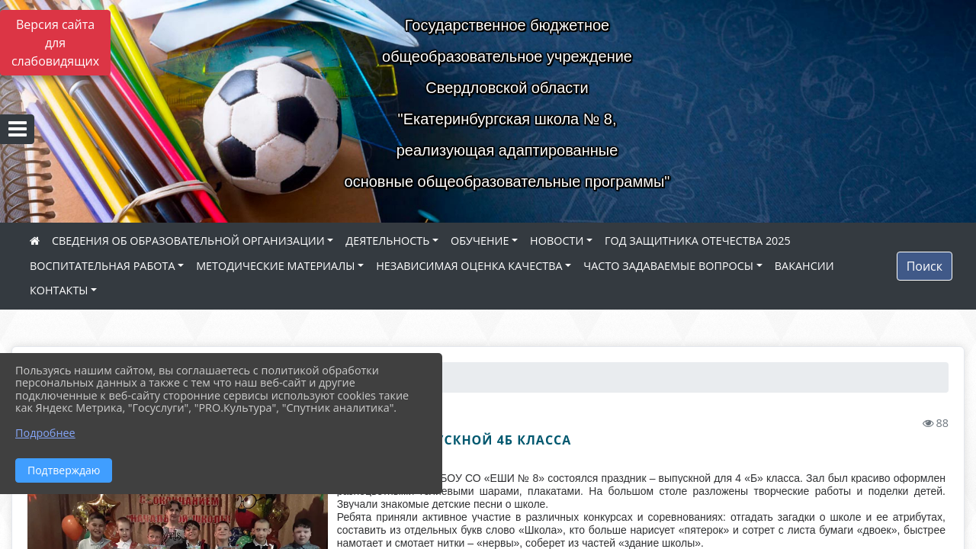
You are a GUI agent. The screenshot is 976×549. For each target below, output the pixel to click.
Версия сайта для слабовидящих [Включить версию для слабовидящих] (55, 42)
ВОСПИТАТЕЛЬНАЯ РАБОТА (102, 265)
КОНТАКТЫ (59, 290)
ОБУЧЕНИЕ (480, 240)
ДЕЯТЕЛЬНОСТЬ (387, 240)
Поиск (924, 266)
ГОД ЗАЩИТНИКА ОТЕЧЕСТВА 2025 (698, 240)
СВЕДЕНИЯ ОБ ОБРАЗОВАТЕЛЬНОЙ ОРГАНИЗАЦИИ (188, 240)
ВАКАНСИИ (804, 265)
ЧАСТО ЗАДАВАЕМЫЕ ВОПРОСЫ (668, 265)
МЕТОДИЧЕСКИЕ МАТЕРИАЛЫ (275, 265)
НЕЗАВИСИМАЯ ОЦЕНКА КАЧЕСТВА (469, 265)
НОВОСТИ (556, 240)
